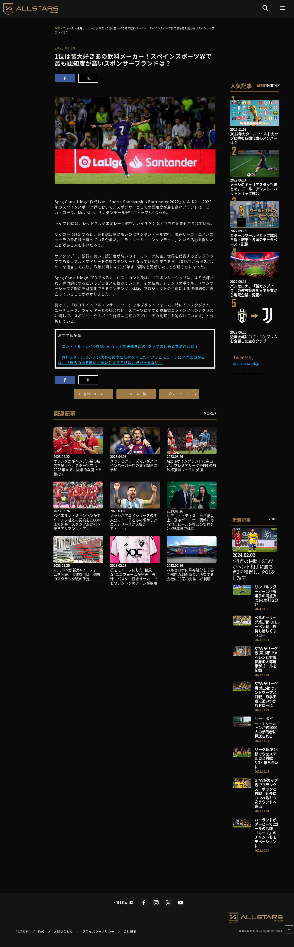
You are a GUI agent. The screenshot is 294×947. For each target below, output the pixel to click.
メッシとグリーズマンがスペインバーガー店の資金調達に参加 (133, 465)
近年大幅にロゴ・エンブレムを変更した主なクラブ (253, 339)
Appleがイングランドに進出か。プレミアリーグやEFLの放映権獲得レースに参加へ (191, 465)
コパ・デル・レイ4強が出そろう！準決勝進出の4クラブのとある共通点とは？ (130, 346)
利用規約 (22, 931)
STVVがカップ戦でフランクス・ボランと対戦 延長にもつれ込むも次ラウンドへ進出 (266, 793)
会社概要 (130, 931)
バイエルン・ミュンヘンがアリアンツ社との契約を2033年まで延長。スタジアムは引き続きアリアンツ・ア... (77, 522)
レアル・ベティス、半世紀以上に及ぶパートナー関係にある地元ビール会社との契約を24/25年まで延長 (190, 522)
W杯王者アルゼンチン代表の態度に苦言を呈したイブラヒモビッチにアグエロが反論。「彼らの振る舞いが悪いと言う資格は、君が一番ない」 (131, 359)
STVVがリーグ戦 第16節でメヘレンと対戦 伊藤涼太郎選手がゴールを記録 (267, 659)
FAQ (41, 931)
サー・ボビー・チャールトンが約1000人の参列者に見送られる (266, 727)
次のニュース (179, 393)
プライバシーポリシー (98, 931)
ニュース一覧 (136, 393)
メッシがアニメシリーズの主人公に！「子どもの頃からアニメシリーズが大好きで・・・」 (133, 522)
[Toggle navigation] (282, 8)
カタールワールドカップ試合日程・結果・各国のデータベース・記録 (253, 240)
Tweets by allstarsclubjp (249, 373)
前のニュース (93, 393)
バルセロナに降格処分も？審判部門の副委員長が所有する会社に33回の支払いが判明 (190, 574)
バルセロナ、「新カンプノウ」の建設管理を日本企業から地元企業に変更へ (253, 290)
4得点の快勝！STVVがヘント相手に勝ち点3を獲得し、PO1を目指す (253, 569)
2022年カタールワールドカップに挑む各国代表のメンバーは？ (254, 138)
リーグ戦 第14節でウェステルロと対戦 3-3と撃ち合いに (266, 758)
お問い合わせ (63, 931)
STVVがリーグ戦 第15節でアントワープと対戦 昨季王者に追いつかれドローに (266, 694)
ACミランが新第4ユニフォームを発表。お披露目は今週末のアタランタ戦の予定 (77, 574)
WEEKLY (262, 85)
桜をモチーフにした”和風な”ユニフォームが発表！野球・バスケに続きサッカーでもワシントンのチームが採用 (133, 576)
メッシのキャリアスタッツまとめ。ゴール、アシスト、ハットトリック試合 (253, 189)
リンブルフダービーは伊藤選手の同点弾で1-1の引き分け (266, 595)
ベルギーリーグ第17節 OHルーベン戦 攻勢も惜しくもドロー (267, 626)
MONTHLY (273, 85)
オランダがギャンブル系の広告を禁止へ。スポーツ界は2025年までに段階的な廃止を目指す (77, 467)
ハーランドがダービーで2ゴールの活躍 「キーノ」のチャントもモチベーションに (266, 833)
